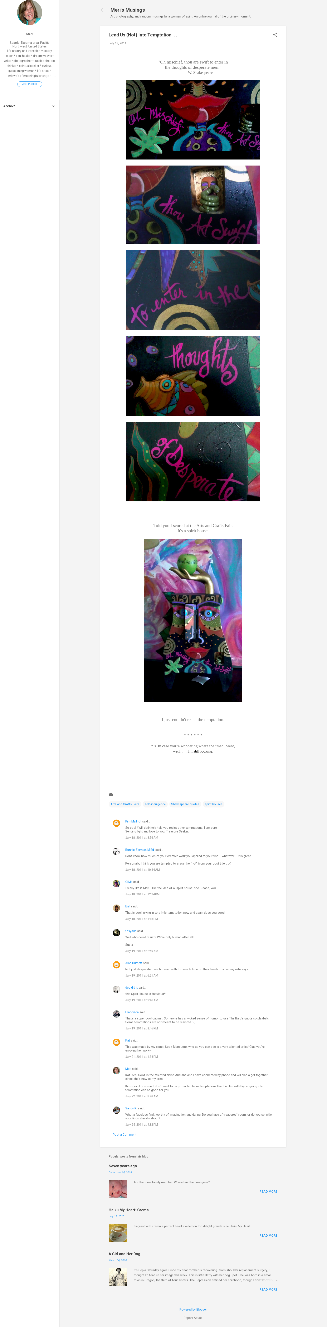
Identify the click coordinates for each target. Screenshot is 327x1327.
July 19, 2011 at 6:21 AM (141, 975)
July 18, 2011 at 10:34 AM (142, 870)
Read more (268, 1192)
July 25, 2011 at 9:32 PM (141, 1124)
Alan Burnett (133, 963)
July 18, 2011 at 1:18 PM (141, 919)
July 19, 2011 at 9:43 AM (141, 1000)
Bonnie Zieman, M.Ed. (140, 850)
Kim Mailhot (133, 821)
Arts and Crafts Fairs (125, 804)
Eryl (127, 906)
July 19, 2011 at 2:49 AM (141, 951)
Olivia (128, 882)
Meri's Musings (127, 10)
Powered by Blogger (193, 1309)
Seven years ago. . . (125, 1166)
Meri (128, 1069)
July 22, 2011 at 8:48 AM (141, 1096)
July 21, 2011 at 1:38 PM (141, 1057)
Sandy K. (131, 1108)
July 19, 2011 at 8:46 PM (141, 1028)
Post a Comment (124, 1134)
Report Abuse (193, 1318)
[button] (275, 35)
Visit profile (30, 84)
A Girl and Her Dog (124, 1254)
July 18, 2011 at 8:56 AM (141, 838)
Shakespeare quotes (185, 804)
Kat (127, 1040)
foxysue (130, 931)
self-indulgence (155, 804)
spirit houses (214, 804)
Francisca (132, 1012)
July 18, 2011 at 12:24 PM (142, 894)
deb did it (131, 987)
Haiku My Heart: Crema (129, 1210)
